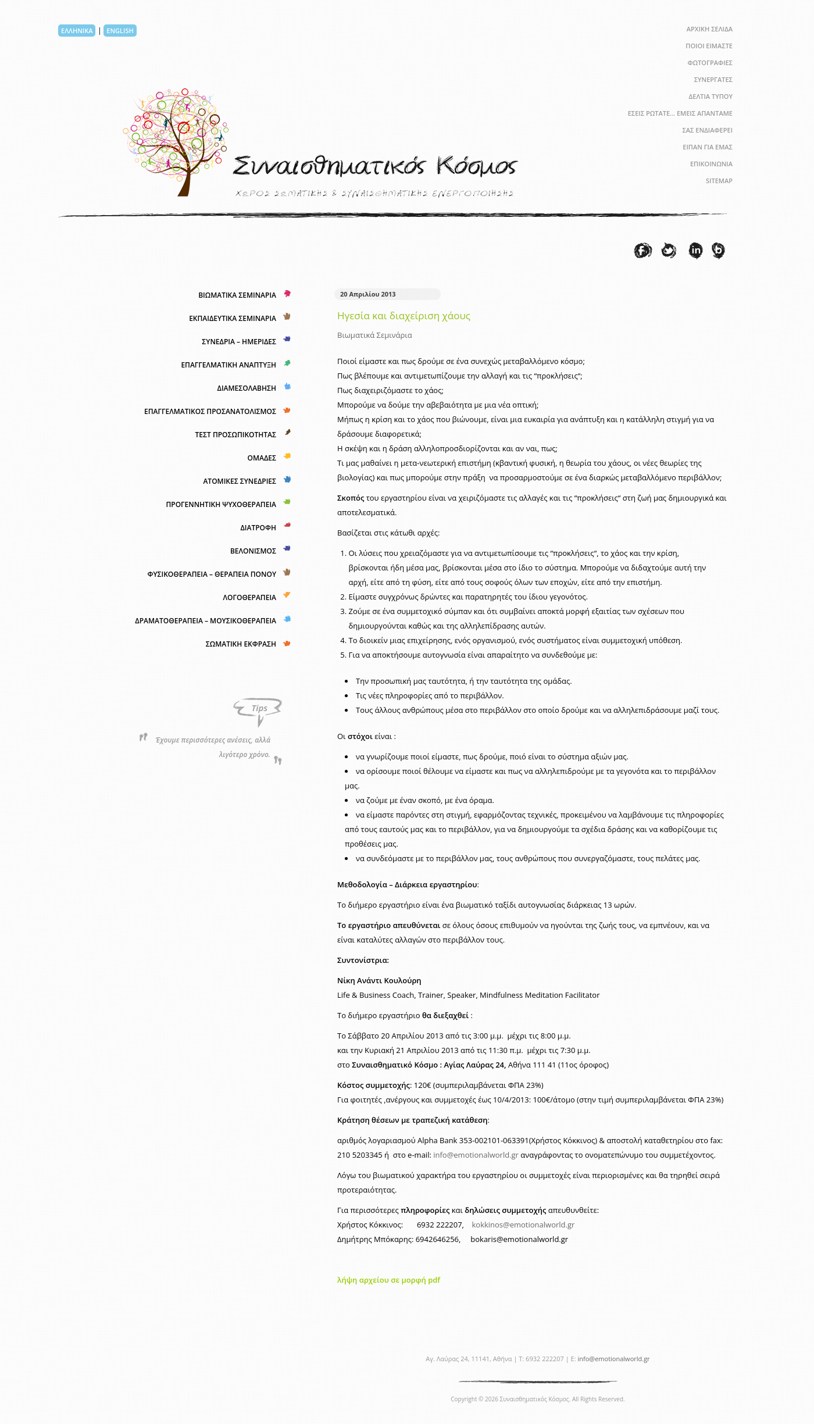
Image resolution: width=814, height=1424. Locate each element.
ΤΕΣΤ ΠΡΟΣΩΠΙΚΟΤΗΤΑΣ (235, 435)
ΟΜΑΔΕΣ (261, 458)
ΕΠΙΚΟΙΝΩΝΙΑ (711, 163)
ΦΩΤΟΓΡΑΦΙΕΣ (710, 62)
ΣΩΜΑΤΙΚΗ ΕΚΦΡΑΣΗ (241, 644)
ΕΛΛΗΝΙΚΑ (76, 30)
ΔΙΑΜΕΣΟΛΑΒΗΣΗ (246, 388)
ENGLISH (119, 30)
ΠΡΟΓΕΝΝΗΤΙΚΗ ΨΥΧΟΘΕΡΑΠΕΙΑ (221, 504)
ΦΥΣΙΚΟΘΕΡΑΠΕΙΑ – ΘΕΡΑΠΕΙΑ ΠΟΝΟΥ (211, 574)
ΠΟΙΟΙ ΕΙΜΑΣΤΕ (709, 45)
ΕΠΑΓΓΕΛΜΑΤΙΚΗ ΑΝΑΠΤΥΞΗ (228, 365)
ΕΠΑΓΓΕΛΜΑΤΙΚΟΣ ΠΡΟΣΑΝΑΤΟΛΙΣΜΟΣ (210, 411)
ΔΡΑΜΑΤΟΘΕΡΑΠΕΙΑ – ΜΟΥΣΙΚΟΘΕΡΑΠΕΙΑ (205, 621)
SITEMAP (719, 180)
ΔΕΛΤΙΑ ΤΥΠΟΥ (710, 96)
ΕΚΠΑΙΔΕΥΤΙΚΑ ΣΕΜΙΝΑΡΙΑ (232, 318)
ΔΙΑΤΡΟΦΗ (258, 528)
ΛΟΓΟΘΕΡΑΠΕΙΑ (249, 597)
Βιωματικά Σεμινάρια (374, 335)
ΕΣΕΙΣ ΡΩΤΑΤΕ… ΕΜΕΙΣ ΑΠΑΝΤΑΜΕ (680, 113)
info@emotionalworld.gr (476, 1155)
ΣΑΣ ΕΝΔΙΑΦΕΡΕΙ (707, 130)
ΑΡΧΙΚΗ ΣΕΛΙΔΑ (710, 28)
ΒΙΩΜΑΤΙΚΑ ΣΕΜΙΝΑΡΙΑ (237, 295)
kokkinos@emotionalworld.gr (523, 1224)
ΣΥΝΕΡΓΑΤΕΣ (713, 79)
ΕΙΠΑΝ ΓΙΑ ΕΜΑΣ (708, 146)
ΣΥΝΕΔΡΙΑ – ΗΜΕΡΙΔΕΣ (239, 342)
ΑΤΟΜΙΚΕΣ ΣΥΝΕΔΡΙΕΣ (239, 481)
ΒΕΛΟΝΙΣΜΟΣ (253, 551)
